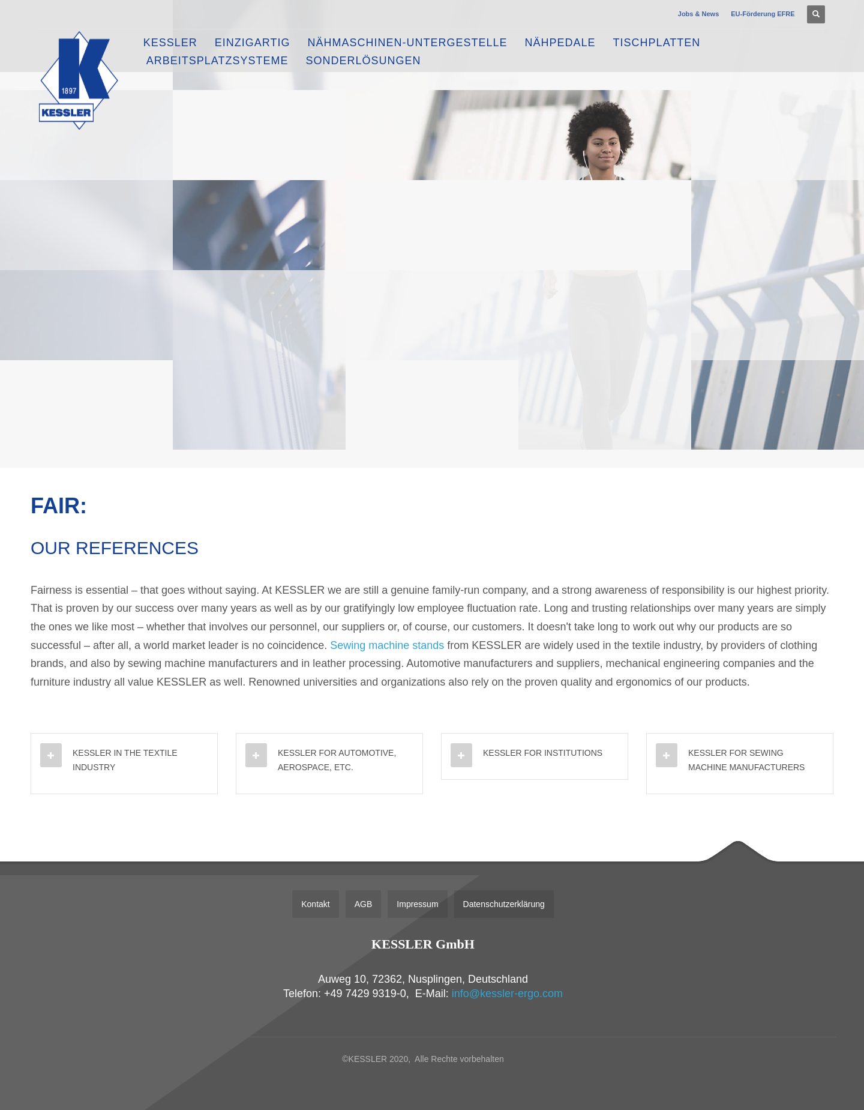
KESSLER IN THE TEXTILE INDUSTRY (125, 760)
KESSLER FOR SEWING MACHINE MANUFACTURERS (746, 760)
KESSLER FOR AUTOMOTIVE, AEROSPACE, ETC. (337, 760)
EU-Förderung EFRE (762, 13)
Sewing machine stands (387, 645)
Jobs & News (698, 13)
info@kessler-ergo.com (507, 994)
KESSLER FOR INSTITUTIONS (542, 753)
